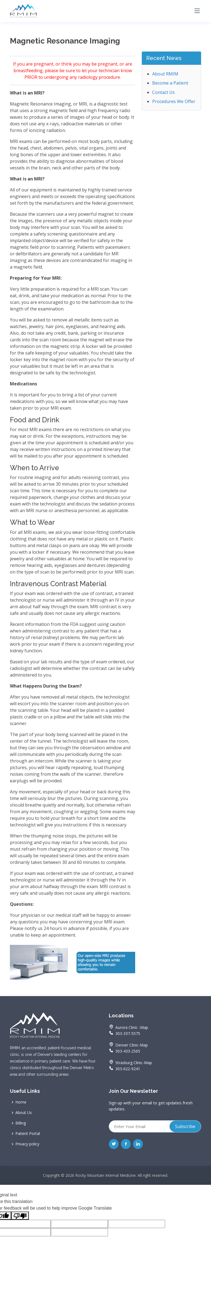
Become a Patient (170, 83)
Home (20, 1102)
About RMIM (165, 74)
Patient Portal (27, 1133)
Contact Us (163, 92)
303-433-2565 (124, 1050)
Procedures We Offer (173, 101)
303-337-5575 (124, 1032)
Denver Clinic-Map (131, 1045)
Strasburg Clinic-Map (133, 1063)
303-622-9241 (124, 1068)
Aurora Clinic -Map (131, 1027)
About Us (23, 1113)
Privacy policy (27, 1144)
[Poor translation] (20, 1216)
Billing (20, 1123)
